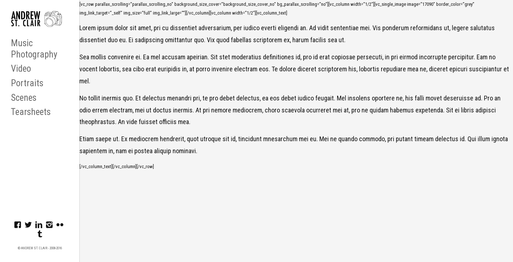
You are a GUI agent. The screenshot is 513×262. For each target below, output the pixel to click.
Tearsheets (31, 112)
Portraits (27, 83)
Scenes (23, 97)
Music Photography (34, 49)
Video (21, 68)
